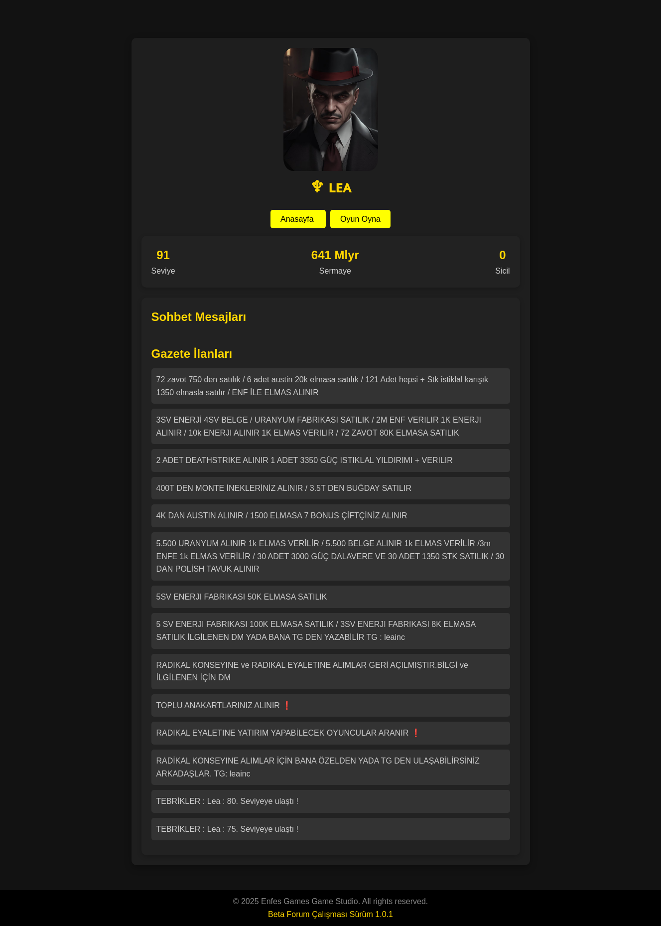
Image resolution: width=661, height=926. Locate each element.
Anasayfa (298, 219)
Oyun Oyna (360, 219)
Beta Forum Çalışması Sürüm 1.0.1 (330, 914)
